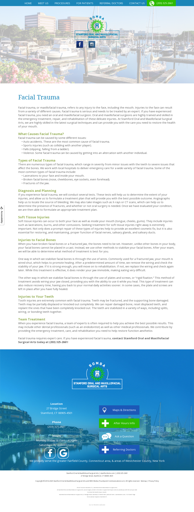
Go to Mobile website (97, 505)
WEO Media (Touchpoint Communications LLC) (107, 481)
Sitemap (144, 481)
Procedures (62, 3)
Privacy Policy (154, 481)
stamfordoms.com (107, 473)
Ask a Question (124, 436)
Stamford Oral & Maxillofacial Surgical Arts (69, 481)
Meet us (43, 3)
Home (28, 3)
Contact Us (137, 3)
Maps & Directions (124, 410)
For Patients (84, 3)
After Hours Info (124, 423)
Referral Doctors (111, 3)
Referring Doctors (124, 449)
